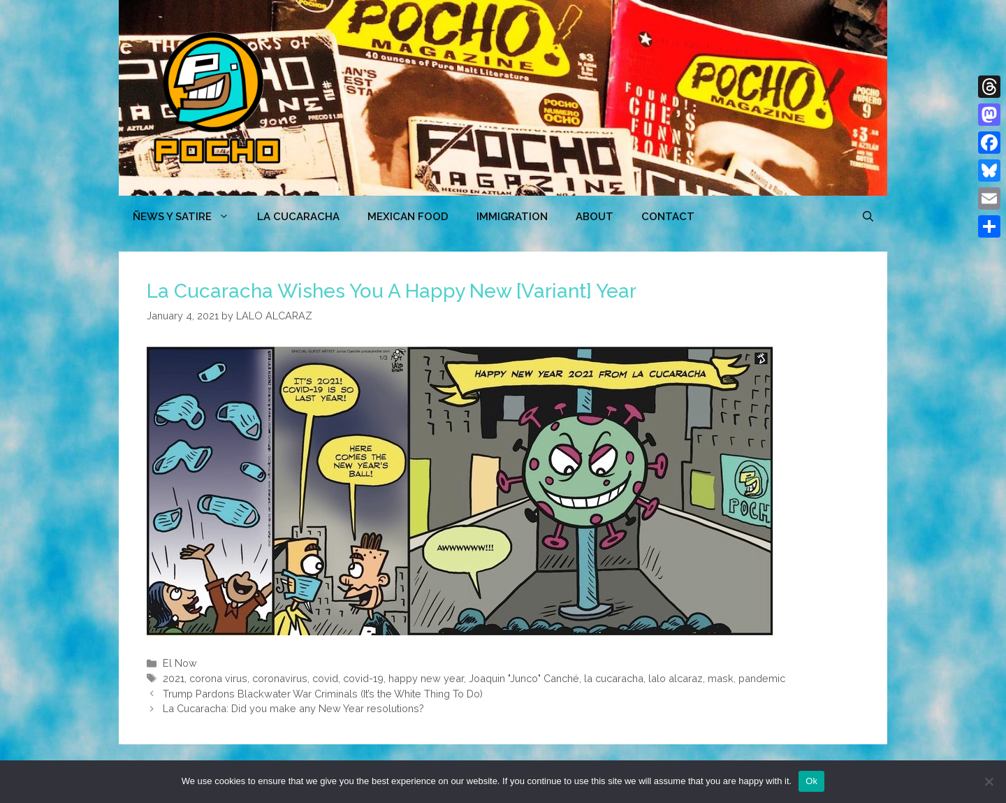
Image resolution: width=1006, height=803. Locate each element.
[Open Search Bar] (868, 217)
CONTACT (667, 216)
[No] (989, 781)
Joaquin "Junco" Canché (524, 678)
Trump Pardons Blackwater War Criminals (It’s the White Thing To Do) (323, 694)
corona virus (218, 678)
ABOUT (594, 216)
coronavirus (279, 678)
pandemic (761, 678)
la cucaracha (613, 678)
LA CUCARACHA (298, 216)
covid (325, 678)
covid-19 (363, 678)
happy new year (426, 678)
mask (721, 678)
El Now (180, 663)
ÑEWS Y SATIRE (188, 217)
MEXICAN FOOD (408, 216)
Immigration (512, 216)
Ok (811, 781)
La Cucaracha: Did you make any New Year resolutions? (293, 708)
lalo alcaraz (675, 678)
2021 (173, 678)
